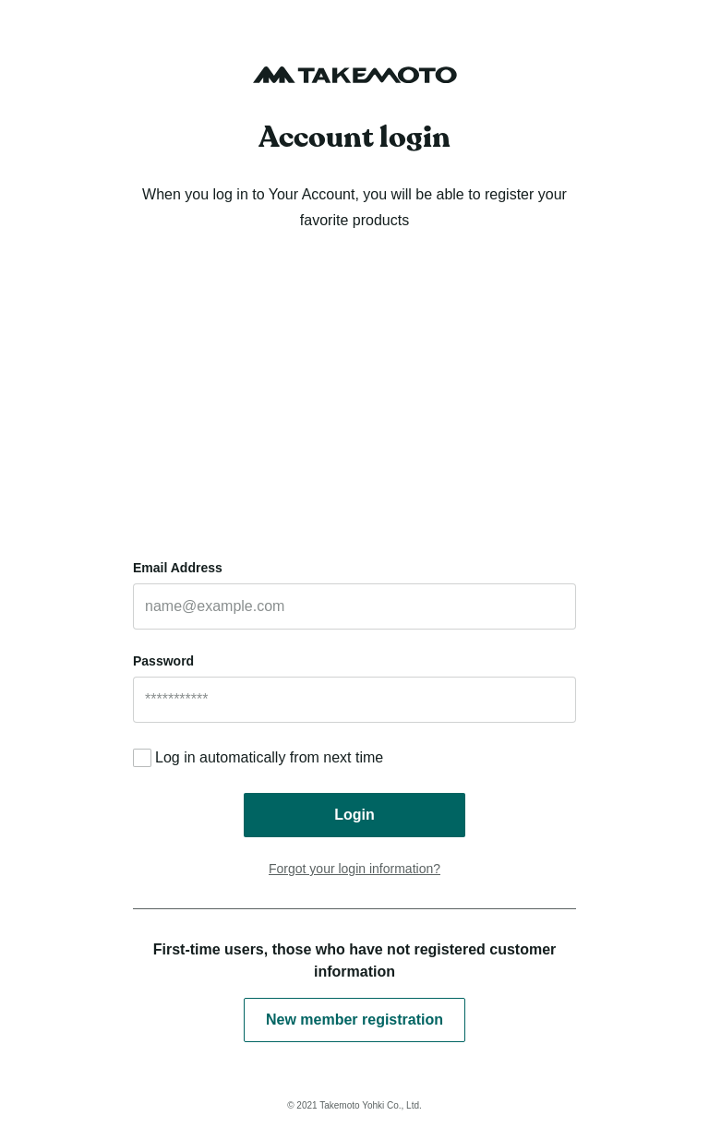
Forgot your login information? (354, 868)
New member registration (354, 1019)
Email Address (177, 567)
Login (354, 814)
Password (163, 661)
